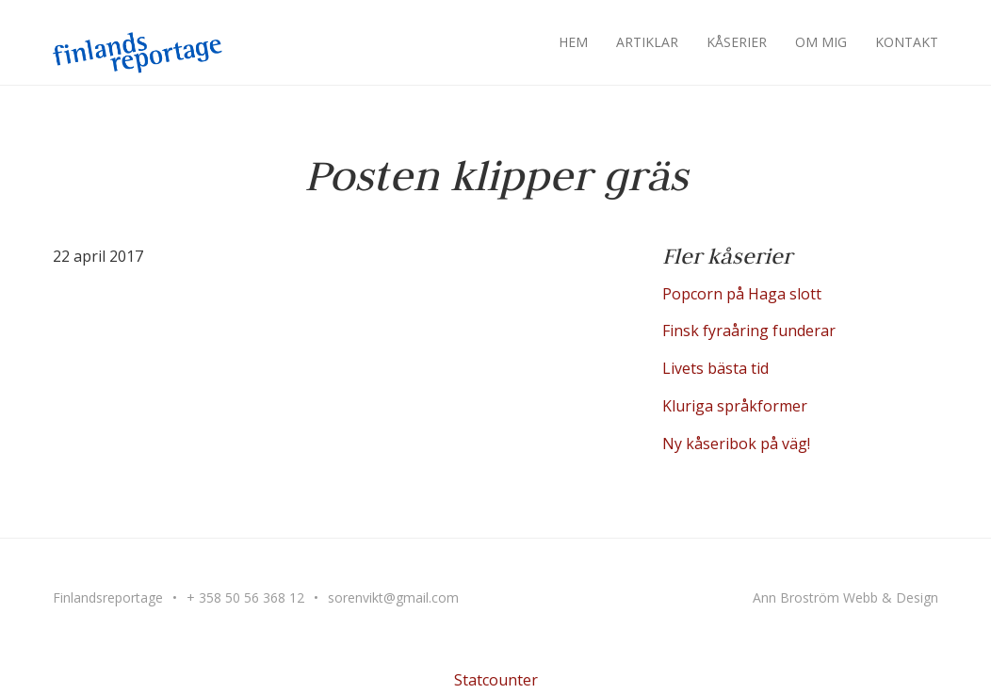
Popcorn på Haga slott (741, 293)
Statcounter (496, 680)
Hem (573, 42)
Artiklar (647, 42)
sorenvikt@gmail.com (393, 597)
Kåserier (737, 42)
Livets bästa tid (715, 368)
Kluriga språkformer (734, 405)
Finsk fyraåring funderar (749, 330)
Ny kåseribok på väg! (736, 443)
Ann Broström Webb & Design (845, 597)
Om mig (821, 42)
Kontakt (906, 42)
